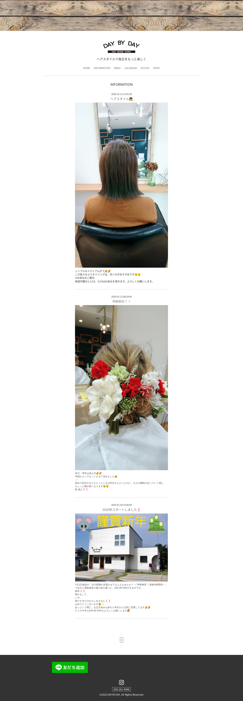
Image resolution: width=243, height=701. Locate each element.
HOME (85, 68)
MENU (117, 68)
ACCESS (145, 68)
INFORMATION (101, 68)
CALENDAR (131, 68)
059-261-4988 (121, 689)
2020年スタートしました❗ (121, 509)
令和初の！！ (121, 301)
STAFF (157, 68)
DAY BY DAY (113, 694)
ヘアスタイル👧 (121, 99)
